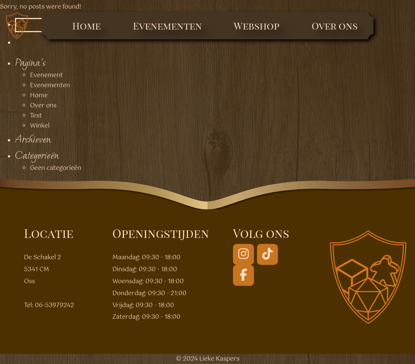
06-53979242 (54, 305)
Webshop (256, 25)
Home (86, 25)
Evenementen (167, 25)
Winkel (39, 126)
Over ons (335, 25)
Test (36, 116)
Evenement (46, 75)
